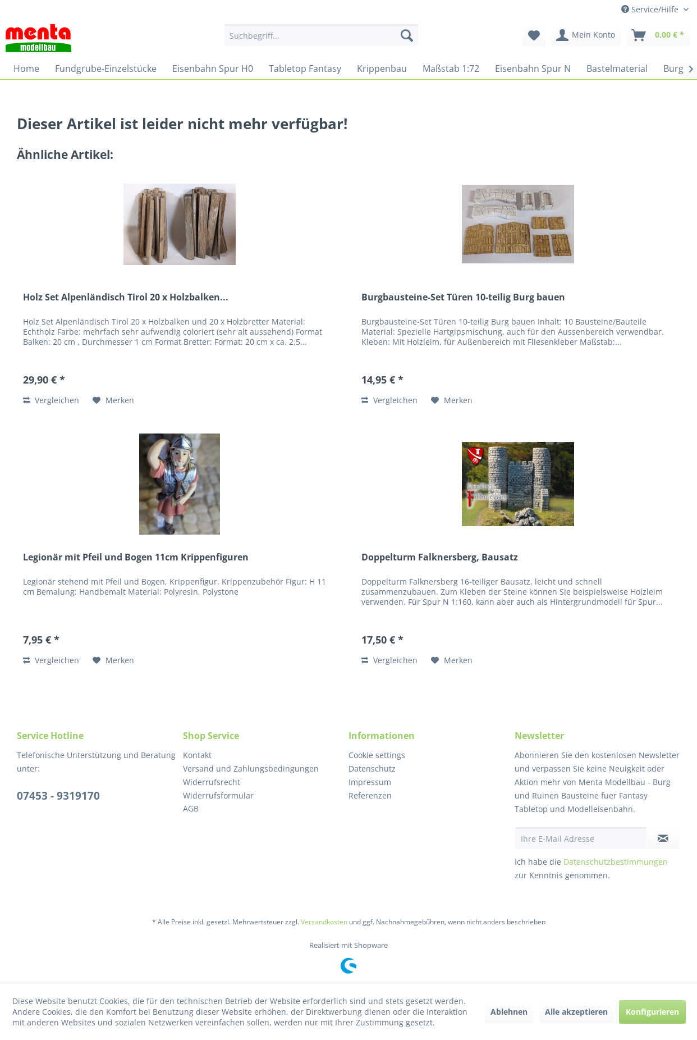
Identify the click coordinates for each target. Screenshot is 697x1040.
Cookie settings (377, 755)
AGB (191, 808)
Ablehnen (509, 1011)
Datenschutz (372, 768)
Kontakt (197, 755)
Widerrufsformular (218, 795)
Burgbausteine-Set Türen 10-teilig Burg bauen (463, 297)
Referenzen (370, 795)
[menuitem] (321, 35)
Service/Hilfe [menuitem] (651, 9)
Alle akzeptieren (576, 1011)
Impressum (370, 782)
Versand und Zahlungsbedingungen (251, 768)
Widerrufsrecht (211, 782)
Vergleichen (51, 400)
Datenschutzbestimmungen (615, 861)
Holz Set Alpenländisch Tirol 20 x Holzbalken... (125, 297)
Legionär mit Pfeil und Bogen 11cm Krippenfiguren (136, 557)
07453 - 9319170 (58, 795)
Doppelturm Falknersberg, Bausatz (439, 557)
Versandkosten (324, 922)
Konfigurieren (652, 1011)
